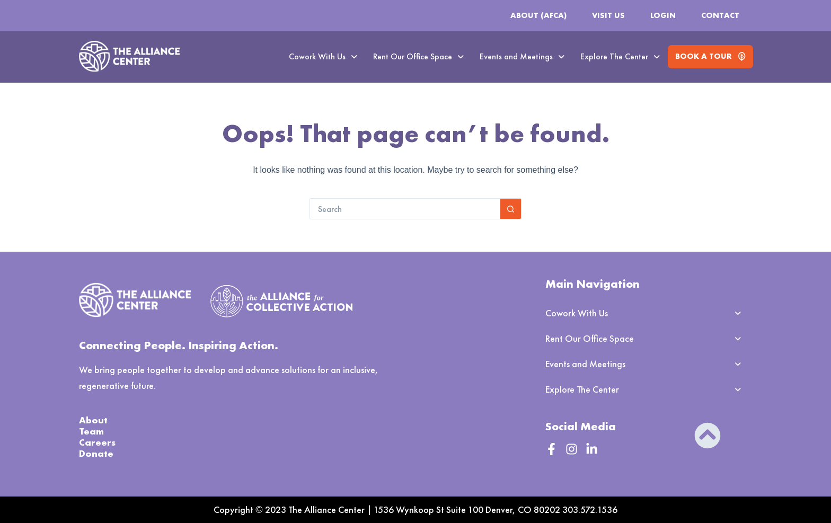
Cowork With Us (323, 56)
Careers (97, 442)
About (93, 420)
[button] (323, 57)
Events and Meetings (522, 56)
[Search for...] (405, 208)
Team (91, 431)
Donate (96, 453)
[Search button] (510, 208)
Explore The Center (620, 56)
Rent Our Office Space (418, 56)
